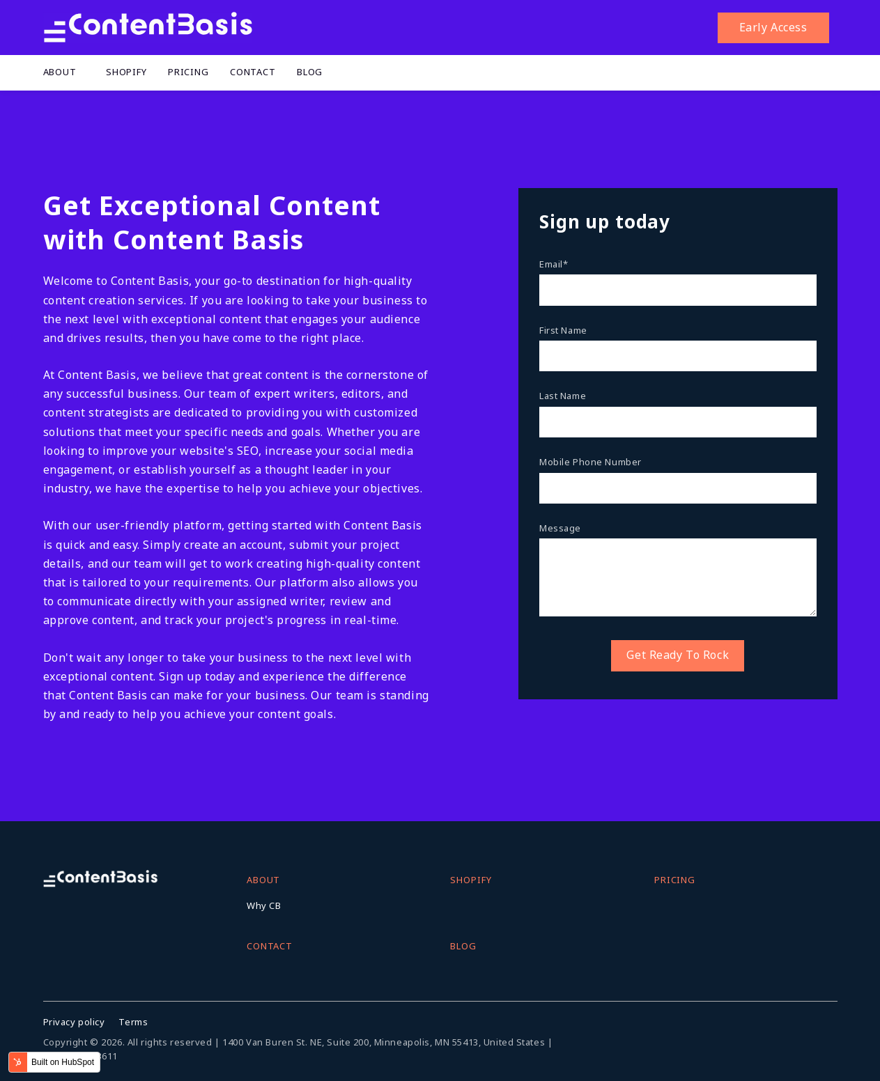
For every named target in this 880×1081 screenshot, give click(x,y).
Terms (133, 1022)
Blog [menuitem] (310, 71)
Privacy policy (74, 1022)
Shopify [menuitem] (126, 71)
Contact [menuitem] (253, 71)
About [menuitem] (60, 71)
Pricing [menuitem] (188, 71)
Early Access (773, 27)
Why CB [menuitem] (264, 905)
